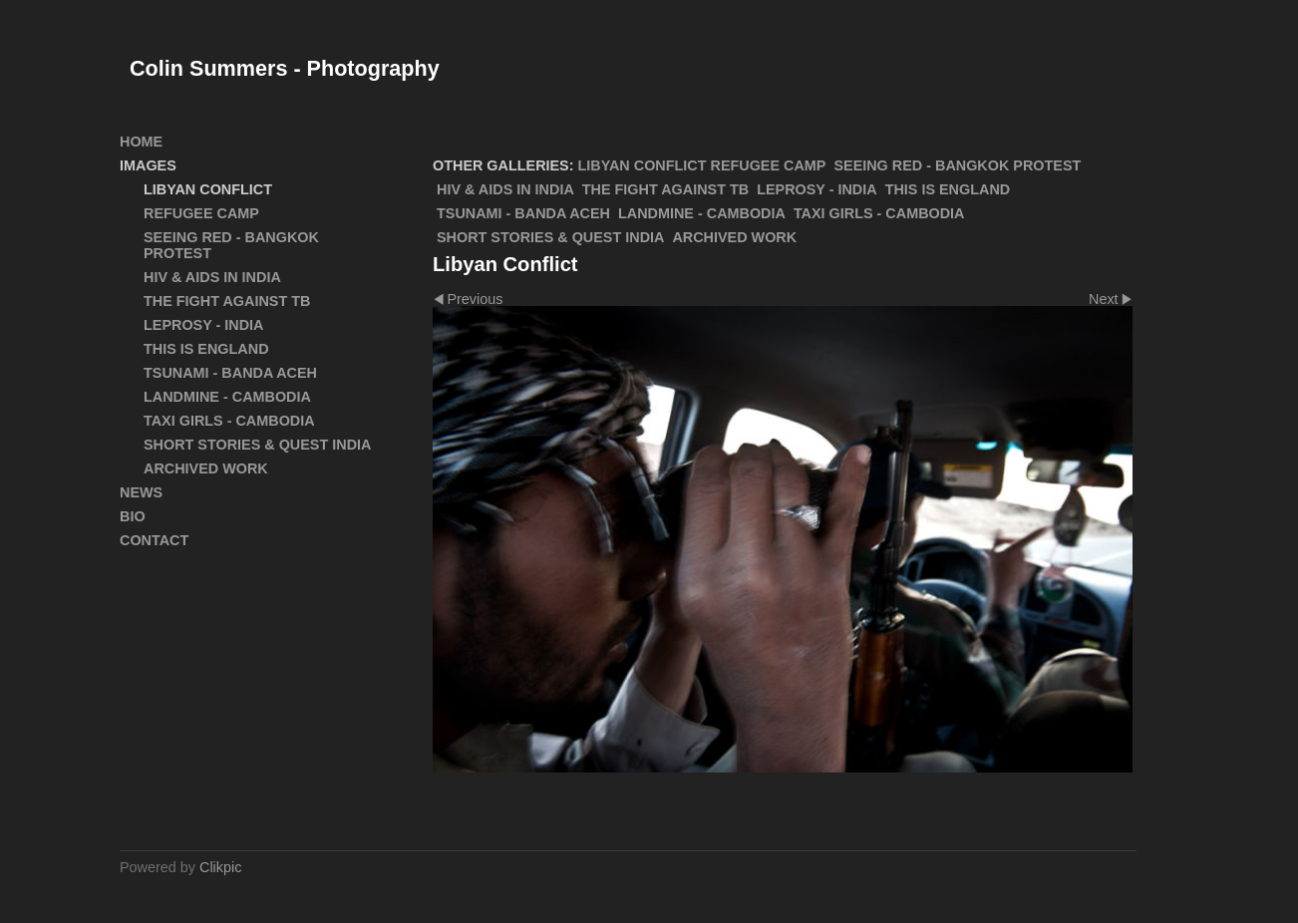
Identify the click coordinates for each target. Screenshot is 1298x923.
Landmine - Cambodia (702, 213)
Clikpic (220, 867)
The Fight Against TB (665, 189)
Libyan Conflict (642, 165)
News (141, 492)
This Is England (948, 189)
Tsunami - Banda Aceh (523, 213)
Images (148, 165)
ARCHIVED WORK (734, 237)
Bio (133, 516)
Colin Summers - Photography (285, 68)
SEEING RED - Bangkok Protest (957, 165)
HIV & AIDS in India (505, 189)
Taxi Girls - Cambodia (879, 213)
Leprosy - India (816, 189)
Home (141, 142)
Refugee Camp (768, 165)
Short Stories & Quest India (550, 237)
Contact (154, 540)
